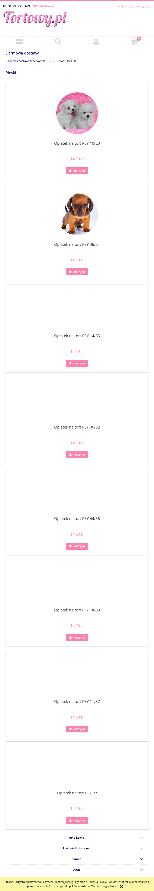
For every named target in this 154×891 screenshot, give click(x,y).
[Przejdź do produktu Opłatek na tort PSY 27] (77, 768)
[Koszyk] (135, 41)
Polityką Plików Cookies (103, 882)
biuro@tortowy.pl (43, 6)
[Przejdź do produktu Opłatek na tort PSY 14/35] (77, 311)
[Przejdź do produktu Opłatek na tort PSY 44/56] (77, 493)
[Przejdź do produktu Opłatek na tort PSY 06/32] (77, 402)
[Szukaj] (58, 41)
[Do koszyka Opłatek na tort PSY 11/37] (77, 729)
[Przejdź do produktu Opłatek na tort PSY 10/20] (77, 113)
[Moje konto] (96, 42)
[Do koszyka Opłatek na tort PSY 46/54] (77, 271)
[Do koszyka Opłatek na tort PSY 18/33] (77, 637)
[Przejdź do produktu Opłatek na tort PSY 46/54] (77, 214)
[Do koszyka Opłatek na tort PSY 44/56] (77, 546)
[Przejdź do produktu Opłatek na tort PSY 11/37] (77, 676)
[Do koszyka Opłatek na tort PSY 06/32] (77, 454)
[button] (19, 42)
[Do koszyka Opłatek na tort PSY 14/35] (77, 363)
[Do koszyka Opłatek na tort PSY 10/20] (77, 170)
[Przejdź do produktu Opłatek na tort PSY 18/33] (77, 585)
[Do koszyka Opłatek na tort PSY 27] (77, 820)
